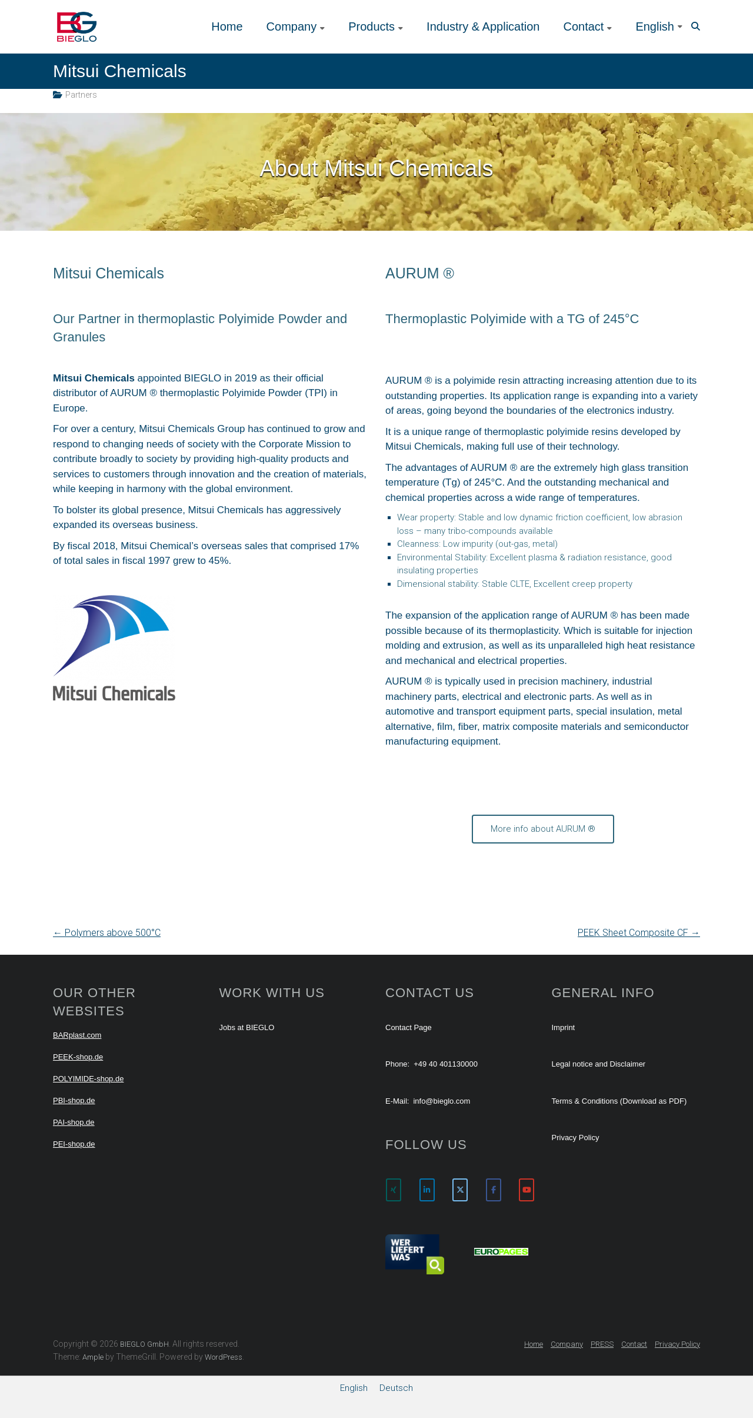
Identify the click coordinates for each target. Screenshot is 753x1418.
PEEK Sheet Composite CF (639, 932)
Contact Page (408, 1027)
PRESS (602, 1344)
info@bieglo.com (441, 1101)
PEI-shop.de (74, 1144)
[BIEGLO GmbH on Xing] (393, 1189)
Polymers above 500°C (107, 932)
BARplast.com (77, 1035)
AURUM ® (419, 273)
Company (291, 26)
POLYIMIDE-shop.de (88, 1078)
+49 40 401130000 (446, 1064)
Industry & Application (483, 26)
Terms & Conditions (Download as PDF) (619, 1101)
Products (371, 26)
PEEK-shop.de (78, 1056)
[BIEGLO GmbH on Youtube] (526, 1189)
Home (226, 26)
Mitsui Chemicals (108, 273)
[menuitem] (658, 26)
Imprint (563, 1027)
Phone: (397, 1064)
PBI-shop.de (74, 1100)
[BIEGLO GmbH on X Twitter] (460, 1189)
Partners (81, 94)
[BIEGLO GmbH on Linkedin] (427, 1189)
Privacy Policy (575, 1137)
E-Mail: (397, 1101)
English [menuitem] (354, 1387)
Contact (583, 26)
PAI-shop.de (74, 1122)
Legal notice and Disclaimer (599, 1064)
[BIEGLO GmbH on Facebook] (493, 1189)
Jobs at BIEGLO (247, 1027)
